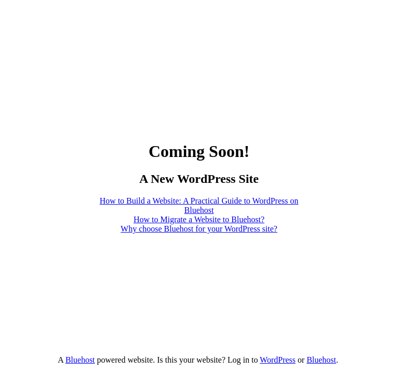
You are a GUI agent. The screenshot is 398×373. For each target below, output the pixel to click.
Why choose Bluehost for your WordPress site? (199, 228)
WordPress (277, 359)
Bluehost (80, 359)
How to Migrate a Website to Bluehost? (199, 219)
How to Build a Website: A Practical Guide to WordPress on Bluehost (199, 205)
